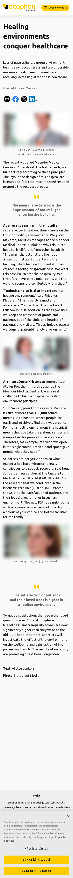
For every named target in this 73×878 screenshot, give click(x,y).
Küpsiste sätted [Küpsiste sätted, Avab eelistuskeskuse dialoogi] (36, 848)
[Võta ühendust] (55, 8)
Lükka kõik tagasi (36, 859)
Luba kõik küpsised (36, 871)
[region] (36, 844)
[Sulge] (68, 816)
